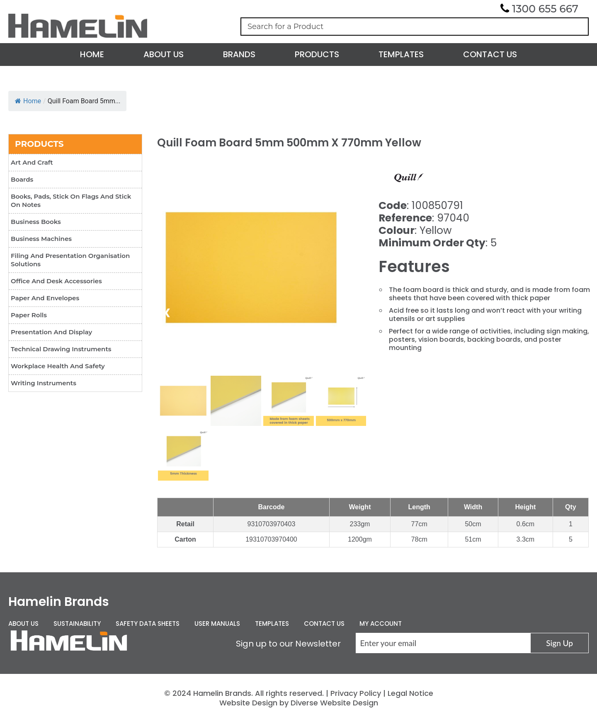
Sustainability (77, 623)
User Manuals (217, 623)
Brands (239, 54)
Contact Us (490, 54)
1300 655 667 (545, 8)
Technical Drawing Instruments (61, 349)
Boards (22, 179)
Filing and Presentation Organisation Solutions (70, 260)
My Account (380, 623)
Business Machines (41, 239)
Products (317, 54)
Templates (401, 54)
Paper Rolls (29, 315)
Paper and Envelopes (45, 298)
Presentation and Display (51, 332)
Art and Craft (32, 162)
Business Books (36, 222)
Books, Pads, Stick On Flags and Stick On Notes (71, 200)
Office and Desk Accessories (56, 281)
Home (92, 54)
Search (578, 26)
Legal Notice (410, 693)
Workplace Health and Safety (58, 366)
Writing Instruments (43, 383)
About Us (163, 54)
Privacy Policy (355, 693)
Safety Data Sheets (148, 623)
